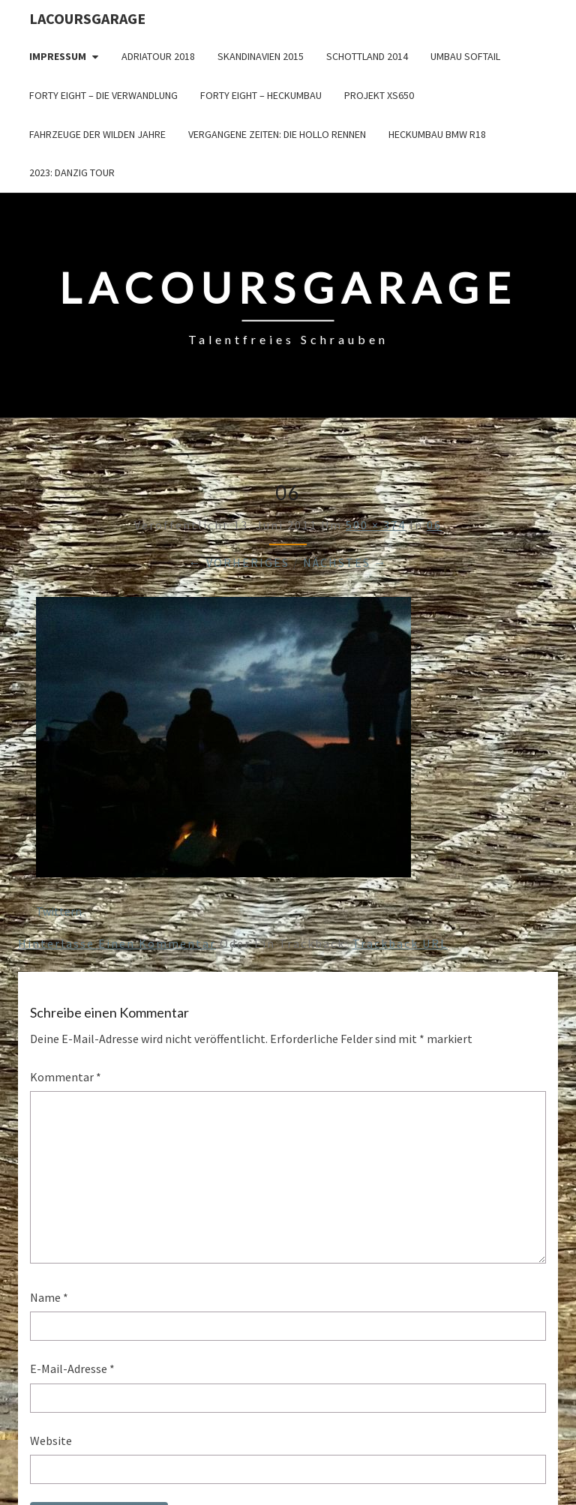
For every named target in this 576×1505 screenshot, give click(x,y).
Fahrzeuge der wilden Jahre (97, 134)
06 (434, 524)
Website (51, 1440)
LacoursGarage (87, 18)
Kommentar (65, 1076)
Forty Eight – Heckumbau (261, 95)
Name (49, 1297)
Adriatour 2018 (158, 56)
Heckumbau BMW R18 (437, 134)
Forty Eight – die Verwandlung (103, 95)
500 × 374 (376, 524)
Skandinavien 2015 (261, 56)
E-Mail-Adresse (72, 1368)
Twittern (59, 911)
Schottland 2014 (367, 56)
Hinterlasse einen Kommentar (117, 943)
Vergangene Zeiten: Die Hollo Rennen (277, 134)
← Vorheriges (239, 562)
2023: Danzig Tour (72, 172)
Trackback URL (400, 943)
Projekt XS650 (379, 95)
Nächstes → (345, 562)
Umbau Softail (465, 56)
